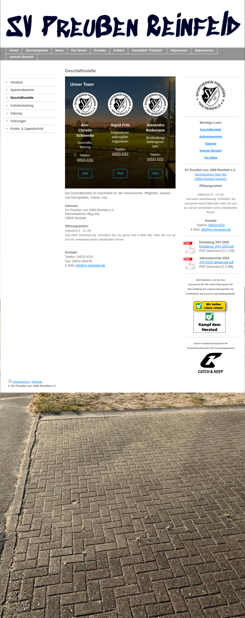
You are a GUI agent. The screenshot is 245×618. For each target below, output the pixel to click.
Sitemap (37, 381)
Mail (85, 173)
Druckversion (18, 381)
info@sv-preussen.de (90, 265)
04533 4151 (85, 160)
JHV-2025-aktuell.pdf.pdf (216, 262)
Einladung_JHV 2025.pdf (216, 246)
